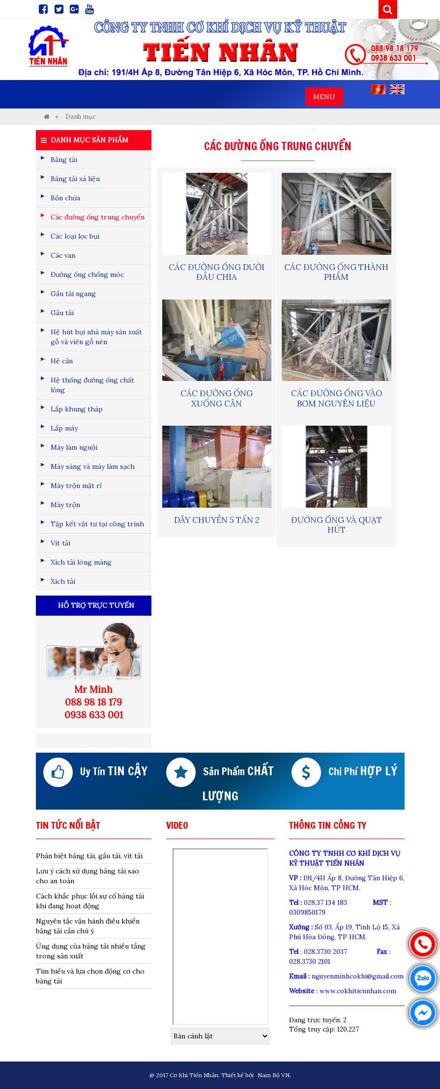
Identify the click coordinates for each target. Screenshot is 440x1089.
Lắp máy (64, 428)
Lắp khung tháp (77, 409)
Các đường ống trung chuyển (98, 217)
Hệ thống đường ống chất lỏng (92, 385)
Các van (63, 255)
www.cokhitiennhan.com (358, 991)
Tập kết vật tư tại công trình (97, 523)
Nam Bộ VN (274, 1075)
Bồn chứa (65, 197)
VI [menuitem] (378, 89)
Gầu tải (62, 312)
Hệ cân (62, 360)
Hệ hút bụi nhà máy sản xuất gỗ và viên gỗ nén (96, 336)
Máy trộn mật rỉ (76, 485)
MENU (328, 98)
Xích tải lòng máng (81, 562)
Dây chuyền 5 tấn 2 (217, 520)
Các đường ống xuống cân (216, 398)
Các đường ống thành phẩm (336, 272)
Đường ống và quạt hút (336, 525)
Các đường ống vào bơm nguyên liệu (336, 398)
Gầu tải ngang (73, 293)
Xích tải (63, 581)
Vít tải (60, 543)
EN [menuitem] (397, 89)
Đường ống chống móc (87, 274)
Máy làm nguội (74, 447)
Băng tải (64, 159)
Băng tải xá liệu (75, 178)
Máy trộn (65, 504)
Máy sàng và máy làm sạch (93, 466)
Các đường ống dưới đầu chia (216, 272)
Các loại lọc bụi (75, 236)
